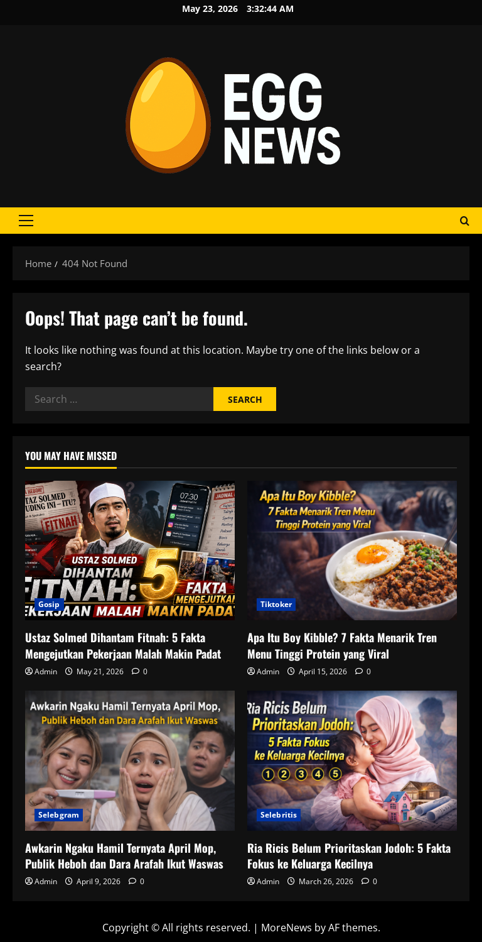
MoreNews (286, 927)
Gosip (49, 604)
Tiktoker (276, 604)
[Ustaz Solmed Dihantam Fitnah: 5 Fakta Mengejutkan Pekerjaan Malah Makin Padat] (130, 551)
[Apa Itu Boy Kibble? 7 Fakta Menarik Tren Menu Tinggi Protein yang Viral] (352, 551)
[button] (26, 220)
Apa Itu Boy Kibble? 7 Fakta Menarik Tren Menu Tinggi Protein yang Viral (342, 645)
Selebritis (278, 814)
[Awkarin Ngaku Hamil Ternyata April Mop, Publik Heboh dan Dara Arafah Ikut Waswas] (130, 761)
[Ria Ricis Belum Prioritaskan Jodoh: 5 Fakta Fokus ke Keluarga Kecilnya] (352, 761)
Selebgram (58, 814)
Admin (46, 671)
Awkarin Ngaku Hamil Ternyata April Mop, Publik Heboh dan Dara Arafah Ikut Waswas (124, 856)
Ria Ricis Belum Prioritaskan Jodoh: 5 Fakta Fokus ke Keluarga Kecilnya (349, 856)
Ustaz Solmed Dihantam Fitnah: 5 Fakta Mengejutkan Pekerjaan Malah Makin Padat (123, 645)
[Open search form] (464, 221)
